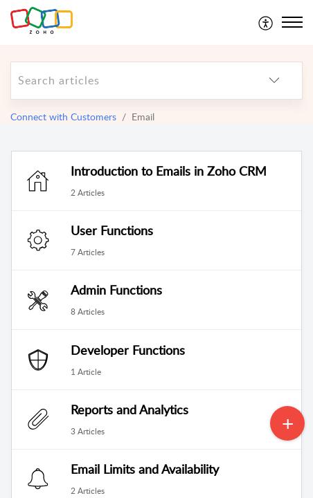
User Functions (112, 230)
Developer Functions (128, 350)
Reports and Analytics (129, 409)
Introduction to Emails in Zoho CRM (169, 170)
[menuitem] (266, 22)
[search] (129, 80)
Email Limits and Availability (145, 469)
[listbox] (274, 80)
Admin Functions (116, 289)
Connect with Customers (63, 116)
